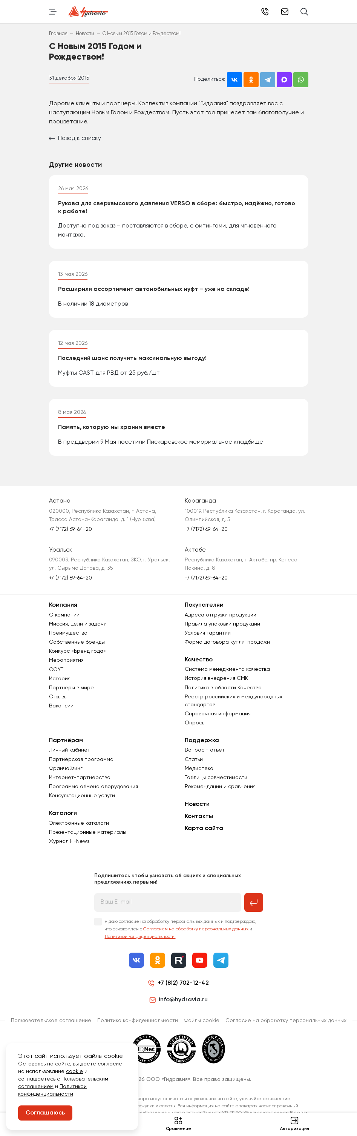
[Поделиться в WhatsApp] (300, 79)
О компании (64, 615)
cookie (74, 1071)
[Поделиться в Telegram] (267, 79)
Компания (63, 605)
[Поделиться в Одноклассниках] (251, 79)
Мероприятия (66, 660)
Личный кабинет (69, 750)
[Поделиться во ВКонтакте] (234, 79)
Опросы (195, 723)
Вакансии (61, 706)
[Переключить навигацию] (53, 12)
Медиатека (199, 768)
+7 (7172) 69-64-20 (265, 11)
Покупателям (204, 605)
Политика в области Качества (223, 687)
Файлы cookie (201, 1020)
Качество (199, 660)
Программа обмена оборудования (93, 786)
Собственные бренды (77, 642)
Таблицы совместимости (216, 777)
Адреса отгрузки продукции (220, 615)
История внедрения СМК (216, 678)
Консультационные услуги (82, 795)
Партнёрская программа (81, 759)
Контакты (199, 816)
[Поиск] (304, 12)
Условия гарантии (208, 633)
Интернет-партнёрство (79, 777)
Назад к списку (75, 138)
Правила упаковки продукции (222, 624)
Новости (197, 804)
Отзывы (58, 696)
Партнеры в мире (71, 687)
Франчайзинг (66, 768)
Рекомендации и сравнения (220, 786)
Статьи (194, 759)
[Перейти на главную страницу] (88, 11)
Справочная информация (218, 713)
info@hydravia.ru (178, 1000)
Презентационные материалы (87, 832)
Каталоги (63, 813)
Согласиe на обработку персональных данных (285, 1020)
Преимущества (68, 633)
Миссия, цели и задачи (78, 624)
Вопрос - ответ (205, 750)
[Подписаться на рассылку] (253, 902)
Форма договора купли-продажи (227, 642)
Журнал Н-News (69, 841)
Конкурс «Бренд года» (77, 651)
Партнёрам (66, 741)
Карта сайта (204, 828)
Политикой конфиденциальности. (140, 937)
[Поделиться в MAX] (284, 79)
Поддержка (202, 741)
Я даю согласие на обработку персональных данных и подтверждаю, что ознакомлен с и (180, 929)
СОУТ (56, 669)
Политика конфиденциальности (137, 1020)
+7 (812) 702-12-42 (183, 983)
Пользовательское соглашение (51, 1020)
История (59, 678)
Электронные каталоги (79, 823)
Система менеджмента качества (227, 669)
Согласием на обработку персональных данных (195, 929)
